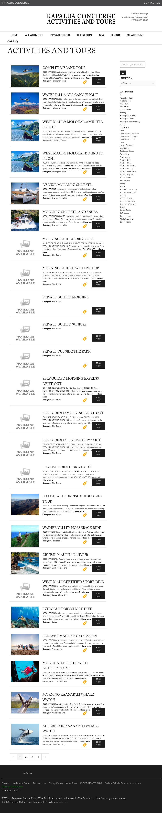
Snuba (122, 207)
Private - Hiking (126, 169)
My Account (135, 35)
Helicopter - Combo (128, 115)
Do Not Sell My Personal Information (123, 783)
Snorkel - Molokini (127, 201)
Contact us (152, 3)
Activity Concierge (139, 13)
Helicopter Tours (127, 118)
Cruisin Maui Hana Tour (65, 555)
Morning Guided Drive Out (68, 239)
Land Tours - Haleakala (129, 133)
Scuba (122, 186)
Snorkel (123, 195)
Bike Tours (124, 107)
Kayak (122, 130)
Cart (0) (12, 41)
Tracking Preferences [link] (12, 786)
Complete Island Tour (64, 68)
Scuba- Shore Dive (128, 192)
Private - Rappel (126, 174)
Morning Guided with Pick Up (71, 268)
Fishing (123, 113)
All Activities (34, 35)
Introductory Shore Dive (67, 609)
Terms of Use (39, 783)
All (121, 95)
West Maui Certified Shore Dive (73, 582)
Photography (125, 157)
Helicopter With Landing (130, 121)
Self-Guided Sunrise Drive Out (72, 440)
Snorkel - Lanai (126, 198)
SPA (101, 35)
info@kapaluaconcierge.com (135, 17)
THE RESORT (84, 35)
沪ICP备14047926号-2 (91, 783)
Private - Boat (125, 160)
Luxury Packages (127, 145)
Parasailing (124, 154)
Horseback (124, 127)
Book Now (98, 81)
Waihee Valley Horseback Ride (72, 528)
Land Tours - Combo (128, 136)
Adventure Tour (126, 98)
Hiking (122, 124)
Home (14, 35)
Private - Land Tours (128, 172)
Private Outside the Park (66, 351)
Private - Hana (125, 163)
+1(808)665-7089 (139, 20)
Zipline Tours (125, 222)
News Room (71, 783)
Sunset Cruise (125, 210)
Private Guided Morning (66, 297)
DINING (115, 35)
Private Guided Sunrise (64, 324)
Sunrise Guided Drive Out (67, 467)
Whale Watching (126, 219)
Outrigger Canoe (127, 151)
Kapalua (27, 773)
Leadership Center (21, 783)
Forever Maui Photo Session (70, 636)
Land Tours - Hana (127, 139)
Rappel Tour (125, 180)
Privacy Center (55, 783)
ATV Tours (124, 104)
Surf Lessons (125, 216)
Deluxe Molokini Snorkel (67, 185)
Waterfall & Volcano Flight (70, 95)
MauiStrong (124, 148)
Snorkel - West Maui (128, 204)
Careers (5, 783)
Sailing (122, 183)
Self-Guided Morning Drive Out (73, 413)
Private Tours (60, 35)
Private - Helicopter (128, 166)
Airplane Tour (125, 101)
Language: (7, 790)
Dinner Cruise (125, 110)
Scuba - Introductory (128, 189)
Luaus (122, 142)
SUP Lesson (125, 213)
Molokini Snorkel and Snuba (70, 212)
